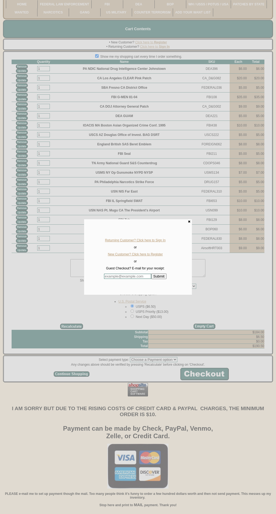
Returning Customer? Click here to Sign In (135, 240)
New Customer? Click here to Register (135, 254)
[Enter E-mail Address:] (127, 276)
